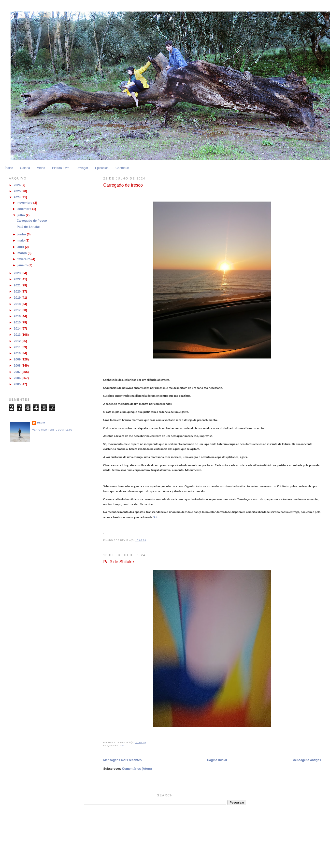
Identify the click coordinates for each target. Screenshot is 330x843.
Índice (9, 168)
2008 (18, 365)
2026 (18, 185)
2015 (18, 322)
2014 (18, 328)
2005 (18, 384)
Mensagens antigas (306, 760)
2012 (18, 341)
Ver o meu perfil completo (52, 430)
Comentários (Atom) (137, 768)
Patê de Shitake (118, 561)
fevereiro (24, 259)
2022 (18, 279)
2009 (18, 359)
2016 (18, 316)
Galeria (25, 168)
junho (22, 234)
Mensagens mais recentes (122, 760)
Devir (41, 423)
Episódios (102, 168)
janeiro (23, 265)
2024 (18, 197)
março (22, 253)
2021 (18, 285)
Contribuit (122, 168)
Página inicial (217, 760)
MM (122, 745)
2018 (18, 304)
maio (21, 240)
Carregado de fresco (123, 185)
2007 (18, 372)
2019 (18, 297)
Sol (155, 517)
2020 (18, 291)
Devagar (82, 168)
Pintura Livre (61, 168)
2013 (18, 334)
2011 (18, 347)
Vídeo (41, 168)
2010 (18, 353)
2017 (18, 310)
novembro (25, 202)
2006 (18, 378)
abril (21, 247)
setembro (24, 209)
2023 (18, 273)
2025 (18, 191)
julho (21, 215)
